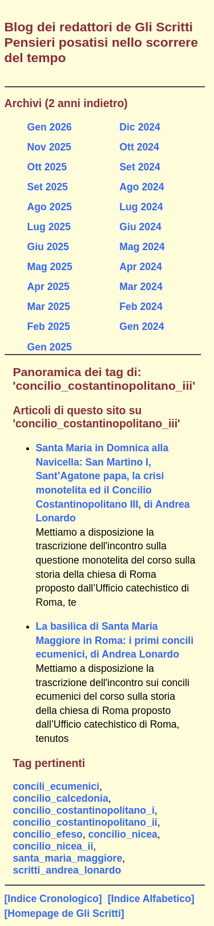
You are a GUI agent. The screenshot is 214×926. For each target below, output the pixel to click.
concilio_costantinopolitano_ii (85, 822)
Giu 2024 (140, 226)
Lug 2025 (49, 226)
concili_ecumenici (56, 786)
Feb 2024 (140, 306)
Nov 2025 (49, 147)
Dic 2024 (139, 127)
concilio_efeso (48, 834)
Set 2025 (47, 187)
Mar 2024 (140, 286)
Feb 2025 (48, 326)
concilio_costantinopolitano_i (84, 810)
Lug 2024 (141, 207)
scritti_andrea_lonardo (67, 870)
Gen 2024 (141, 326)
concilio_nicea (123, 834)
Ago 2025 (49, 207)
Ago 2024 (141, 187)
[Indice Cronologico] (53, 898)
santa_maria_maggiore (68, 858)
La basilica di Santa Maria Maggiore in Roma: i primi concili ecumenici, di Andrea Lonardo (115, 640)
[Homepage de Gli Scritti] (64, 913)
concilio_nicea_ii (53, 846)
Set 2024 (139, 167)
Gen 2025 (49, 347)
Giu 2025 (48, 246)
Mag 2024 (141, 246)
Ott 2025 (47, 167)
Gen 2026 (49, 127)
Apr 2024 (140, 266)
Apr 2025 (48, 286)
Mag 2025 (49, 266)
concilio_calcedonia (60, 798)
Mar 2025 (48, 306)
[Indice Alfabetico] (151, 898)
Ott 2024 (139, 147)
